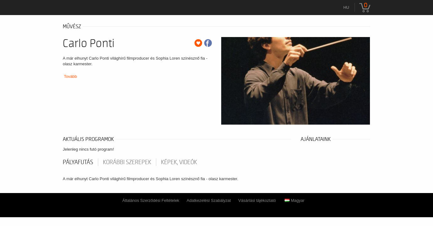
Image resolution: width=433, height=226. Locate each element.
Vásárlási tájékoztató (257, 200)
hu (346, 7)
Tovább (70, 76)
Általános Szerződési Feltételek (150, 200)
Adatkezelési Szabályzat (209, 200)
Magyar (294, 200)
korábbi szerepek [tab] (127, 162)
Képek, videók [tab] (179, 162)
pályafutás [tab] (78, 162)
